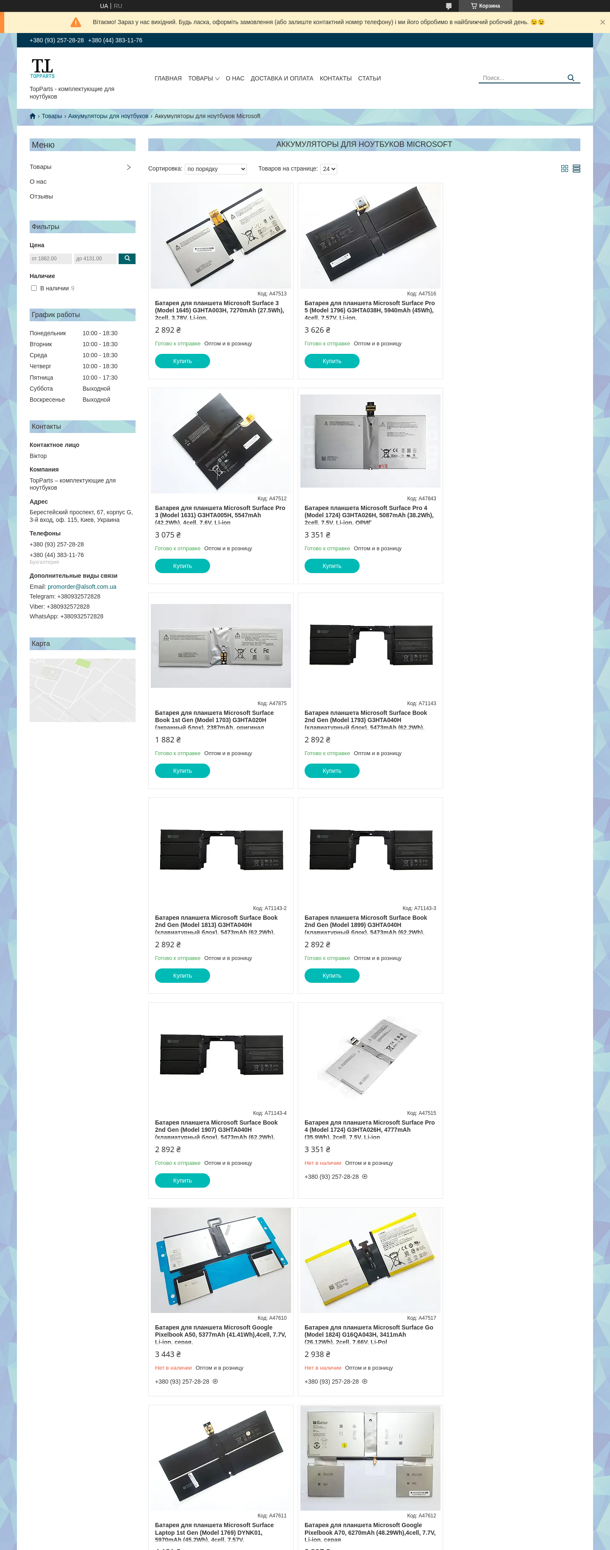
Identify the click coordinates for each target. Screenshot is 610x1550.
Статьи (369, 78)
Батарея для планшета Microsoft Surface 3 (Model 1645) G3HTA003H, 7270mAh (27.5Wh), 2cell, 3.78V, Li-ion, (217, 310)
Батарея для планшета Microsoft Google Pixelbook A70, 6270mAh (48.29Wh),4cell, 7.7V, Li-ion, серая (359, 1123)
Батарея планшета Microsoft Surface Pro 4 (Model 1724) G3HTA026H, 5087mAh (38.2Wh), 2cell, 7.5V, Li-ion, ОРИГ (216, 515)
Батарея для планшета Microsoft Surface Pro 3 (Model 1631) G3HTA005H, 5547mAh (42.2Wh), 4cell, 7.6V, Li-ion (505, 310)
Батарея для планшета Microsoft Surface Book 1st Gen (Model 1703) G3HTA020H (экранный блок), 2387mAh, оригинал (359, 515)
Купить (182, 361)
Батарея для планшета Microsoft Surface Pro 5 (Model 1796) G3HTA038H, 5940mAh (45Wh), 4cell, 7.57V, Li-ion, (359, 310)
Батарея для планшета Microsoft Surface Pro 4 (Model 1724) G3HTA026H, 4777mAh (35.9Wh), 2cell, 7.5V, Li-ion (214, 925)
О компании (40, 1488)
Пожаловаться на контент (316, 1542)
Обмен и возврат (47, 1479)
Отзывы (41, 196)
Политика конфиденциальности (389, 1542)
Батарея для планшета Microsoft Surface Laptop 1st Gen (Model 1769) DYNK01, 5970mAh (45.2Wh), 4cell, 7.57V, (214, 1123)
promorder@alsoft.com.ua (82, 586)
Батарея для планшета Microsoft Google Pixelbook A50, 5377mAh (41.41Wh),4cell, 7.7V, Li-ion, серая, (359, 925)
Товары (200, 78)
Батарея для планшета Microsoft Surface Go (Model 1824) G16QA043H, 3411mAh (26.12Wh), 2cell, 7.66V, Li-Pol (505, 925)
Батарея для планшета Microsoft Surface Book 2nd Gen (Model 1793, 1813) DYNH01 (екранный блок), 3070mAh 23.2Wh (360, 1321)
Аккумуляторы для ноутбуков (108, 116)
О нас (235, 78)
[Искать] (570, 78)
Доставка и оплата (282, 78)
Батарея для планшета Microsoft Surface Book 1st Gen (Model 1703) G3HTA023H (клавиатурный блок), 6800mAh (505, 1123)
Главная (168, 78)
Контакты (336, 78)
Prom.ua (341, 1534)
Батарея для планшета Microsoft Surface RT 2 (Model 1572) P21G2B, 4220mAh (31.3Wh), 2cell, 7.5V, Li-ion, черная (214, 1321)
